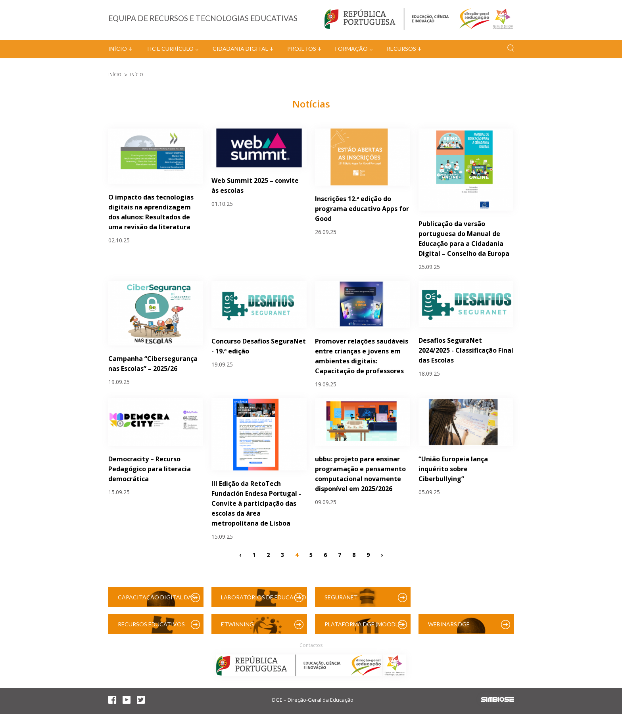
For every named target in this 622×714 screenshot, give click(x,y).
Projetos (301, 48)
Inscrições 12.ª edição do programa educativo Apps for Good (362, 208)
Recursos (401, 48)
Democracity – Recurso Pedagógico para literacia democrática (149, 469)
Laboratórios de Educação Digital (263, 600)
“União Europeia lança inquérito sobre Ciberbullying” (453, 469)
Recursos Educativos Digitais (151, 627)
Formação (351, 48)
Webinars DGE (449, 624)
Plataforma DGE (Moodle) (363, 624)
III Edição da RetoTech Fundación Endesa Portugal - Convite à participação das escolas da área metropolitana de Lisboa (256, 503)
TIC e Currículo (170, 48)
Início (117, 48)
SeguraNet (341, 597)
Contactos (311, 645)
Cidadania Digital (240, 48)
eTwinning (237, 624)
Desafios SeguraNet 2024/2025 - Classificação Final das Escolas (466, 350)
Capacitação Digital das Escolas (156, 600)
